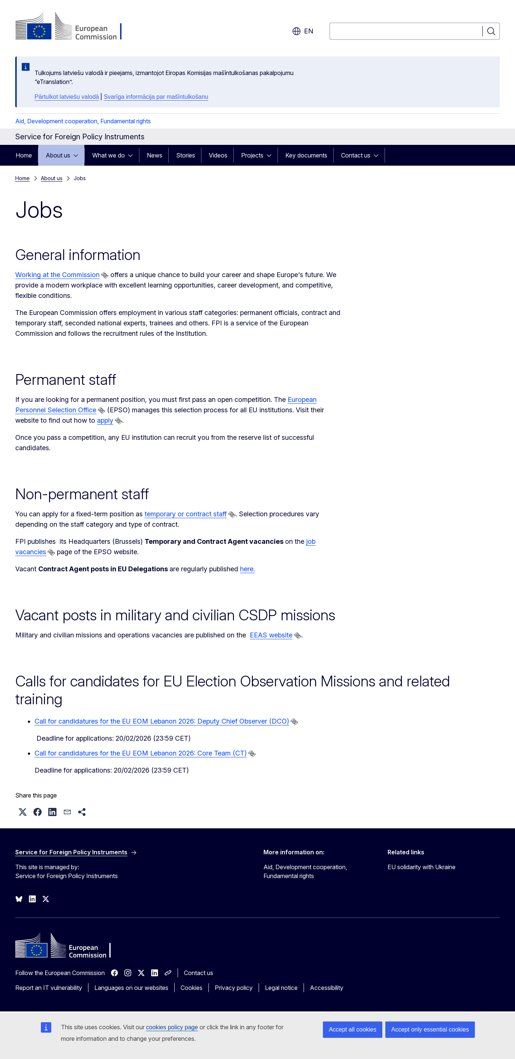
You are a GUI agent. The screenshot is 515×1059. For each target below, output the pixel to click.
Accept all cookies (352, 1029)
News (154, 155)
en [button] (302, 31)
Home (24, 155)
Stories (185, 155)
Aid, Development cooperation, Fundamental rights (83, 121)
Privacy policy (234, 987)
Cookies (192, 987)
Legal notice (281, 987)
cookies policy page (172, 1027)
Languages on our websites (131, 987)
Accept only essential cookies (430, 1029)
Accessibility (326, 987)
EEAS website (271, 635)
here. (247, 569)
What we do (108, 155)
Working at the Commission (57, 275)
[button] (23, 812)
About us (58, 155)
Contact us (355, 155)
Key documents (306, 155)
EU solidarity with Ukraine (422, 867)
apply (105, 420)
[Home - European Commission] (75, 27)
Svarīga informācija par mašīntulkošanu (156, 97)
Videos (218, 155)
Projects (252, 155)
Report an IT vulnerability (48, 987)
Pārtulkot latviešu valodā (67, 97)
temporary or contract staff (185, 514)
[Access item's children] (78, 155)
